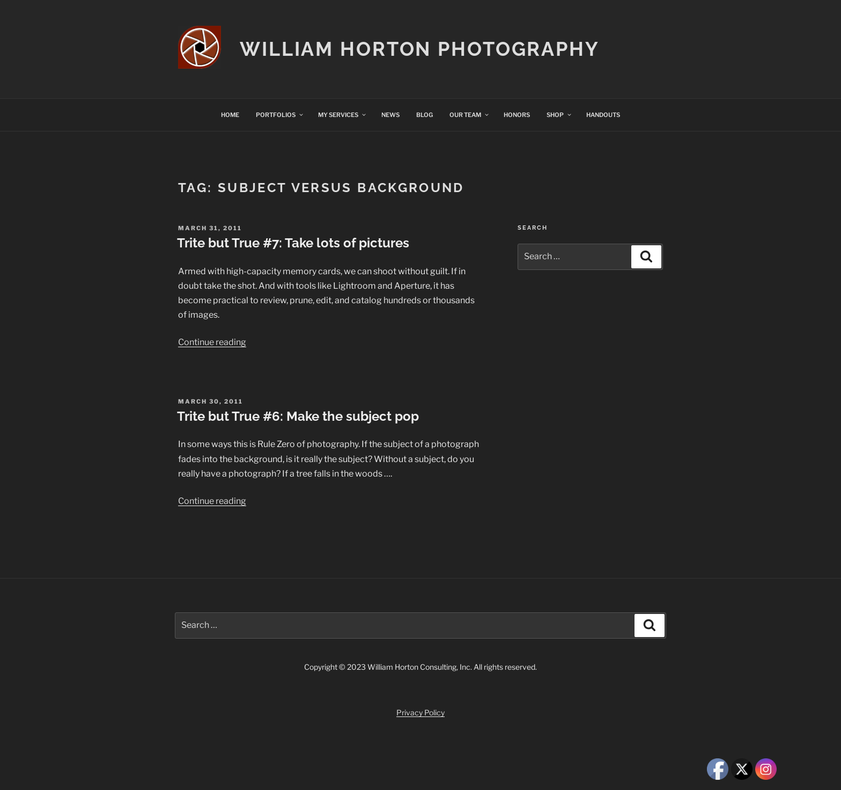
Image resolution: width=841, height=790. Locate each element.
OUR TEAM (469, 115)
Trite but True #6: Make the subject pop (298, 416)
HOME (230, 115)
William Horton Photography (420, 49)
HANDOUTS (603, 115)
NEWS (390, 115)
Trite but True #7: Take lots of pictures (293, 243)
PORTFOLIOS (280, 115)
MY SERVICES (342, 115)
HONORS (517, 115)
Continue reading (212, 342)
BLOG (424, 115)
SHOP (559, 115)
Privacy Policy (420, 712)
